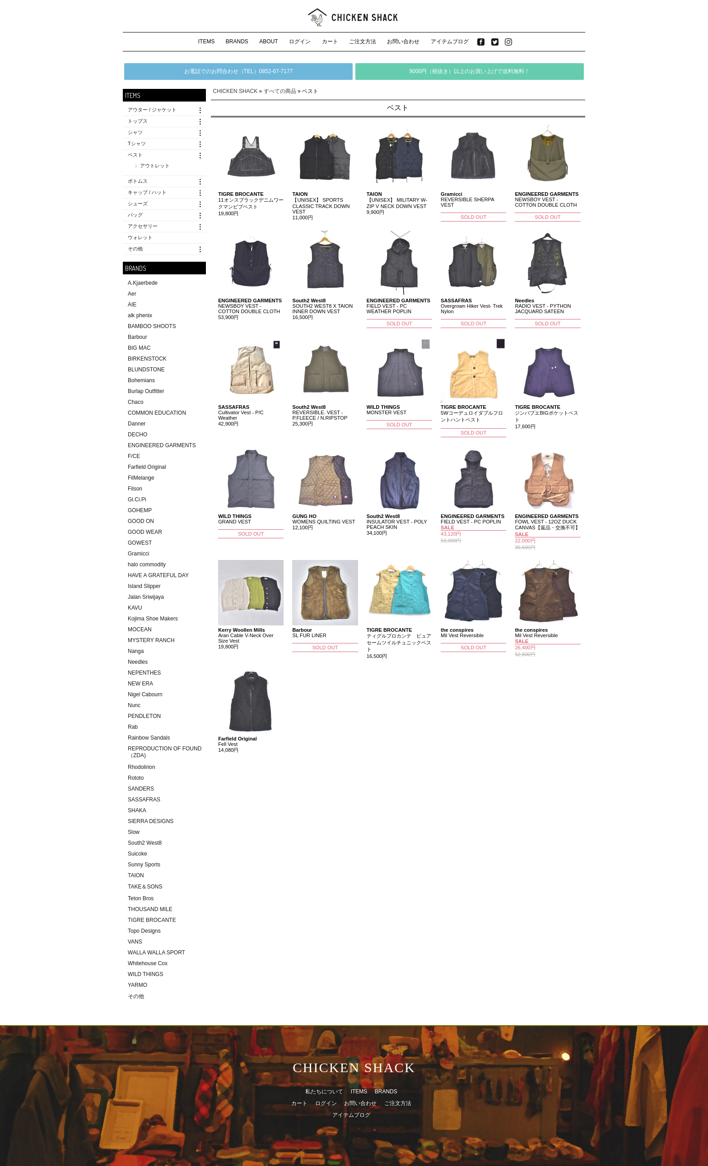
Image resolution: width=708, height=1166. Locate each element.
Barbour (137, 337)
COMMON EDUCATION (157, 413)
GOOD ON (141, 521)
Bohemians (141, 380)
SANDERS (141, 789)
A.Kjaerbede (143, 283)
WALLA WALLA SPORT (156, 952)
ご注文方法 (362, 41)
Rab (133, 727)
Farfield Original (147, 467)
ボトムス (138, 181)
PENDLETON (144, 716)
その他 (135, 248)
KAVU (135, 608)
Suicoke (137, 854)
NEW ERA (140, 683)
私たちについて (324, 1091)
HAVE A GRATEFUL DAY (158, 575)
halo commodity (147, 564)
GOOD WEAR (145, 532)
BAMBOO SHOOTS (152, 326)
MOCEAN (140, 629)
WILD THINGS (145, 974)
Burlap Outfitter (146, 391)
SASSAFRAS (144, 799)
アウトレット (155, 165)
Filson (135, 489)
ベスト (135, 154)
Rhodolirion (141, 767)
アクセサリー (143, 226)
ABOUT (268, 41)
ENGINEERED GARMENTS (162, 445)
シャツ (135, 132)
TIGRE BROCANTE (152, 920)
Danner (136, 424)
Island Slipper (144, 586)
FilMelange (141, 478)
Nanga (136, 651)
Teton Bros (141, 898)
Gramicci (138, 554)
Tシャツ (137, 143)
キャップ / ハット (147, 192)
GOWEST (140, 543)
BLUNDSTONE (146, 369)
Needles (138, 662)
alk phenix (140, 315)
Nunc (134, 705)
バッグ (135, 214)
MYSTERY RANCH (151, 640)
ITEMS (206, 41)
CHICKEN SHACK (235, 91)
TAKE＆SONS (145, 887)
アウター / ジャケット (152, 109)
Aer (132, 294)
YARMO (137, 985)
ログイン (300, 41)
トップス (138, 121)
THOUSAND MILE (150, 909)
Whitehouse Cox (148, 963)
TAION (136, 875)
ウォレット (140, 237)
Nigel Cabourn (145, 694)
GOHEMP (140, 510)
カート (330, 41)
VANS (135, 942)
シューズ (138, 203)
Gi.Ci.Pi (137, 499)
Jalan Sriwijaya (146, 597)
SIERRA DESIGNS (150, 821)
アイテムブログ (450, 41)
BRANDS (237, 41)
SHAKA (137, 810)
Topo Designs (144, 931)
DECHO (137, 434)
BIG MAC (139, 348)
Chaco (136, 402)
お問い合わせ (403, 41)
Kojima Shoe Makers (153, 618)
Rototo (136, 778)
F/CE (134, 456)
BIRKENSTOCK (147, 359)
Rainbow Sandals (149, 738)
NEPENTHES (144, 673)
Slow (134, 832)
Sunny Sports (144, 864)
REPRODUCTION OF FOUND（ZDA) (164, 752)
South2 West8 (145, 843)
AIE (132, 304)
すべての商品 (280, 91)
